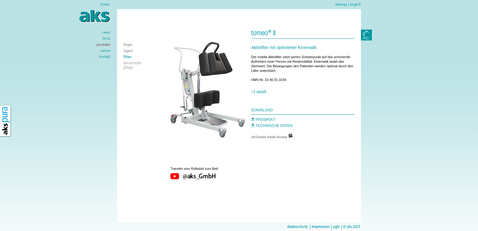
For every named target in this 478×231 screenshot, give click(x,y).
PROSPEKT (263, 119)
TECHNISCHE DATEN (271, 126)
